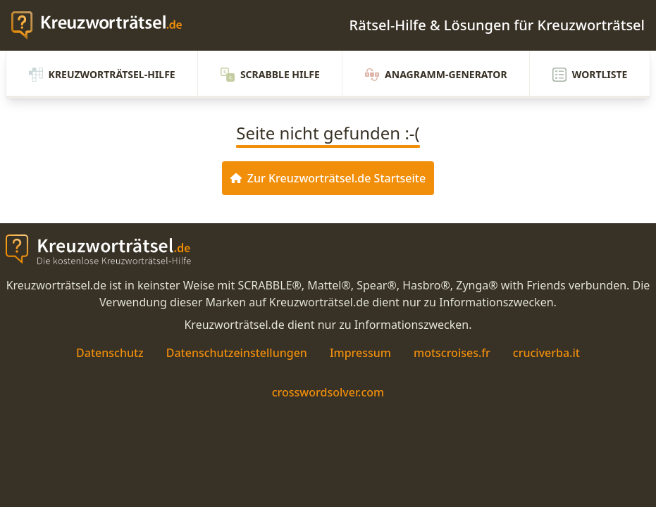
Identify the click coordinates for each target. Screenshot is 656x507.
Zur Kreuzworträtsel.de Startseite (328, 178)
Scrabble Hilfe (270, 75)
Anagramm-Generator (436, 75)
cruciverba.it (546, 353)
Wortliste (590, 75)
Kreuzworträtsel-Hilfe (102, 75)
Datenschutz (110, 353)
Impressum (360, 353)
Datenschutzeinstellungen (236, 353)
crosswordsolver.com (328, 392)
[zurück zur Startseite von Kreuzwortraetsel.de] (103, 25)
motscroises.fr (452, 353)
